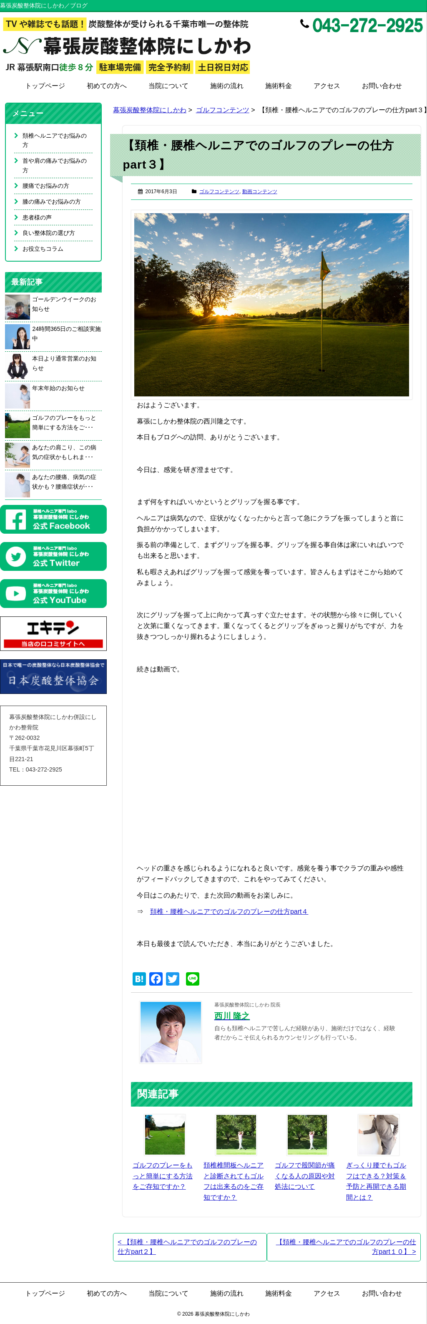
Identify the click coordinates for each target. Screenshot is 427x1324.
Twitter (400, 43)
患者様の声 (37, 217)
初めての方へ (107, 85)
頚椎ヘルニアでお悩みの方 (55, 140)
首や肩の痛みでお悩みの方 (55, 165)
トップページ (45, 85)
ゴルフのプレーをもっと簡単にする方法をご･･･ (64, 422)
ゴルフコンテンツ (222, 109)
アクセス (327, 85)
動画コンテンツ (259, 191)
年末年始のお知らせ (58, 388)
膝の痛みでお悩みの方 (52, 201)
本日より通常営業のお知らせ (64, 363)
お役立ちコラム (43, 248)
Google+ (417, 43)
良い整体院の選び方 (49, 232)
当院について (168, 85)
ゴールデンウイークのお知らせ (64, 304)
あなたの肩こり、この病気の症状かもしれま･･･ (64, 452)
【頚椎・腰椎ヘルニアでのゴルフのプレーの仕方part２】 (187, 1246)
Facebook (382, 43)
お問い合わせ (382, 85)
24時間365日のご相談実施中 (66, 333)
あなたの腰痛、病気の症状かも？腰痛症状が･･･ (64, 482)
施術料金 (278, 85)
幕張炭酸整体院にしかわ (149, 109)
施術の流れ (227, 85)
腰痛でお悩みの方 (46, 185)
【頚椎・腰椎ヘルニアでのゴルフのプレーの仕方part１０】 (346, 1246)
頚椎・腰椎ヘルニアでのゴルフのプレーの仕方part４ (229, 911)
